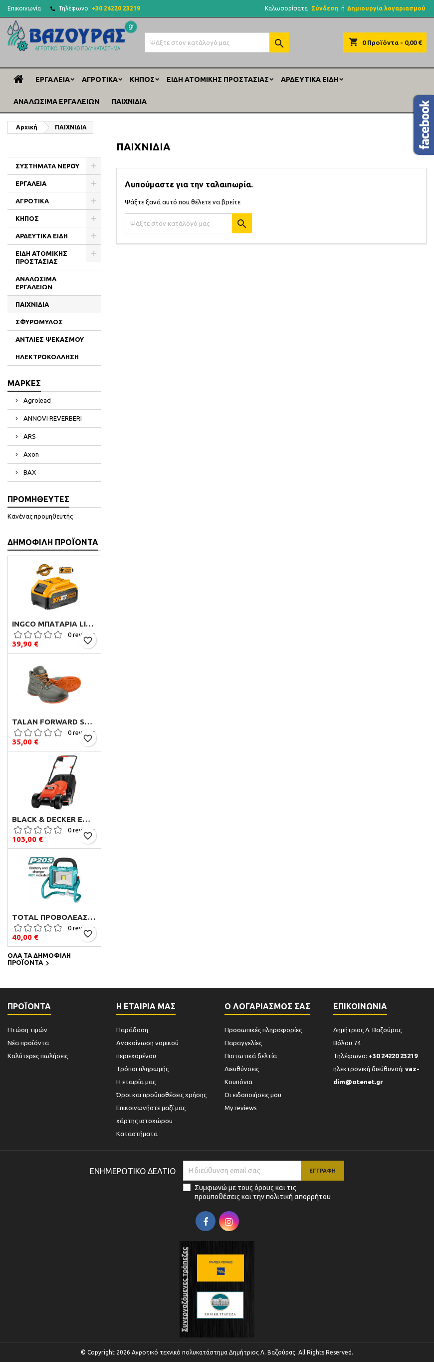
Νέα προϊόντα (28, 1042)
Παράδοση (132, 1029)
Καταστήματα (137, 1133)
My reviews (240, 1107)
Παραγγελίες (243, 1042)
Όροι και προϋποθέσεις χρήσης (161, 1094)
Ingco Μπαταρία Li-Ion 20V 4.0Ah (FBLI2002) (54, 624)
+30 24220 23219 (115, 8)
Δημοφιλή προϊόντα (52, 542)
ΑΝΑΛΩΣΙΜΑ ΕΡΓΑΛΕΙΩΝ (56, 101)
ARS (29, 436)
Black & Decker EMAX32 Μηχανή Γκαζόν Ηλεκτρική (54, 819)
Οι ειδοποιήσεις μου (252, 1094)
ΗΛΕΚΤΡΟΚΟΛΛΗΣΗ (47, 356)
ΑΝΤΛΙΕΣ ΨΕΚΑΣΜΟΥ (49, 339)
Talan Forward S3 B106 (54, 722)
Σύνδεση (325, 8)
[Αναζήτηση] (217, 42)
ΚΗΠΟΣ (142, 79)
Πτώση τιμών (27, 1029)
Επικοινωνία (24, 8)
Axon (30, 454)
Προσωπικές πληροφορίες (263, 1029)
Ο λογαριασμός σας (267, 1006)
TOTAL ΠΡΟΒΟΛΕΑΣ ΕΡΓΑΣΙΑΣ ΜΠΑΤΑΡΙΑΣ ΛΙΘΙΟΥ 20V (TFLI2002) (54, 917)
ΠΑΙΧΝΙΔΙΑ (129, 101)
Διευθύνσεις (241, 1068)
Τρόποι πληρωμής (142, 1068)
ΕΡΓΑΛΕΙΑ (52, 79)
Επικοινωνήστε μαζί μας (151, 1107)
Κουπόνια (238, 1081)
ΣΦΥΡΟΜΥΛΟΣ (39, 321)
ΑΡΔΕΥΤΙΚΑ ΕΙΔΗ (310, 79)
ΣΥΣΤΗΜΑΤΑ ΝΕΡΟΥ (47, 165)
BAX (29, 472)
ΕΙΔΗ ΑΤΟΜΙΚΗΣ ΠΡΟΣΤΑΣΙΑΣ (218, 79)
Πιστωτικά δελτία (250, 1055)
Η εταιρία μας (136, 1081)
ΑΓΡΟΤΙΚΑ (100, 79)
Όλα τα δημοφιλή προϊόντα (39, 960)
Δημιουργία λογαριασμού (386, 8)
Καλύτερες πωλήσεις (37, 1055)
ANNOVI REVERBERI (52, 418)
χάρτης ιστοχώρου (144, 1120)
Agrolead (36, 400)
